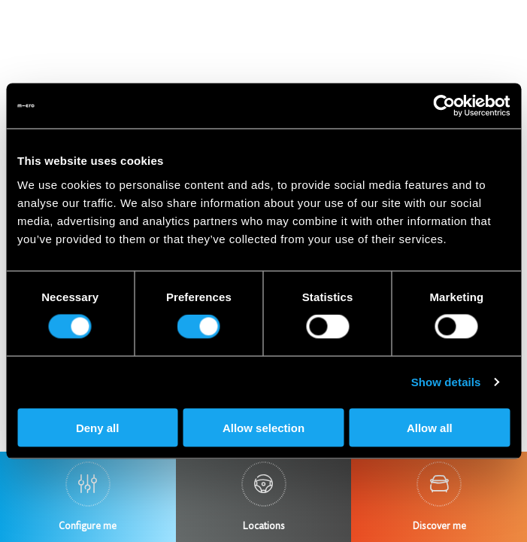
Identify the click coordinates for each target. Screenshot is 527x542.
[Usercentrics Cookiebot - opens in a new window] (444, 106)
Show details (446, 382)
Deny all (98, 427)
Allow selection (263, 427)
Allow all (430, 427)
